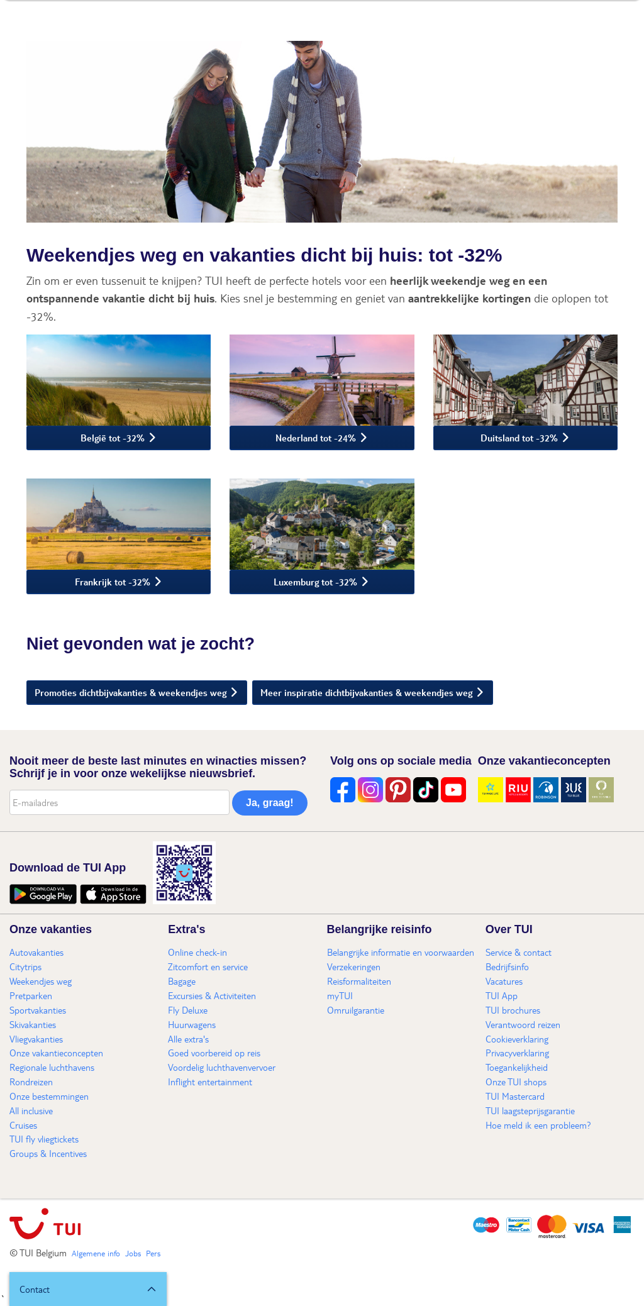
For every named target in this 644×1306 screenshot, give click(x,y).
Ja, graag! (270, 802)
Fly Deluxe (188, 1009)
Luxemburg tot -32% (315, 581)
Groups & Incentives (48, 1153)
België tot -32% (112, 437)
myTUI (340, 995)
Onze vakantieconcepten (56, 1052)
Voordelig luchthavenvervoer (221, 1067)
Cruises (23, 1125)
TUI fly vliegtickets (44, 1138)
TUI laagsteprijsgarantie (530, 1110)
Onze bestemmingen (49, 1096)
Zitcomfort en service (208, 966)
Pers (153, 1253)
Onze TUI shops (516, 1081)
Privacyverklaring (517, 1052)
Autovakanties (36, 952)
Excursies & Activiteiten (212, 995)
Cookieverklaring (517, 1038)
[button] (88, 1289)
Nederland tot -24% (315, 437)
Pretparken (30, 995)
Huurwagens (192, 1024)
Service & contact (519, 952)
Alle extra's (188, 1038)
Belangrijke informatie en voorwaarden (400, 952)
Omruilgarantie (355, 1009)
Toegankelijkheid (517, 1067)
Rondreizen (31, 1081)
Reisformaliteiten (359, 981)
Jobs (133, 1253)
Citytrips (25, 966)
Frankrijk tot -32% (112, 581)
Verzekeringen (353, 966)
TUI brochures (513, 1009)
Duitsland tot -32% (519, 437)
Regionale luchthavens (51, 1067)
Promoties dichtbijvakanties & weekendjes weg (130, 692)
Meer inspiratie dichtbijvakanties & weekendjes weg (366, 692)
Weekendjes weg (40, 981)
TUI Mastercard (515, 1096)
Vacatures (504, 981)
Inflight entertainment (210, 1081)
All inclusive (31, 1110)
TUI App (502, 995)
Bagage (182, 981)
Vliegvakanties (36, 1038)
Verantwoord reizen (523, 1024)
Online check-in (197, 952)
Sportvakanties (37, 1009)
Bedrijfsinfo (507, 966)
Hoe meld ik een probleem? (538, 1125)
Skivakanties (32, 1024)
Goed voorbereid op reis (214, 1052)
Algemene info (96, 1253)
